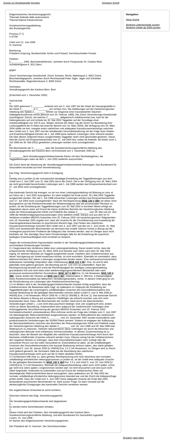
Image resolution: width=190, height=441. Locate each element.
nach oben (138, 437)
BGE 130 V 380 (90, 200)
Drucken (35, 2)
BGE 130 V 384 (55, 362)
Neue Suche (132, 19)
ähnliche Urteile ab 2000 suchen (143, 27)
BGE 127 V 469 (67, 273)
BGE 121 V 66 (77, 262)
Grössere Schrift (110, 2)
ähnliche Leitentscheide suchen (143, 24)
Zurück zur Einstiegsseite (16, 2)
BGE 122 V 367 (56, 276)
